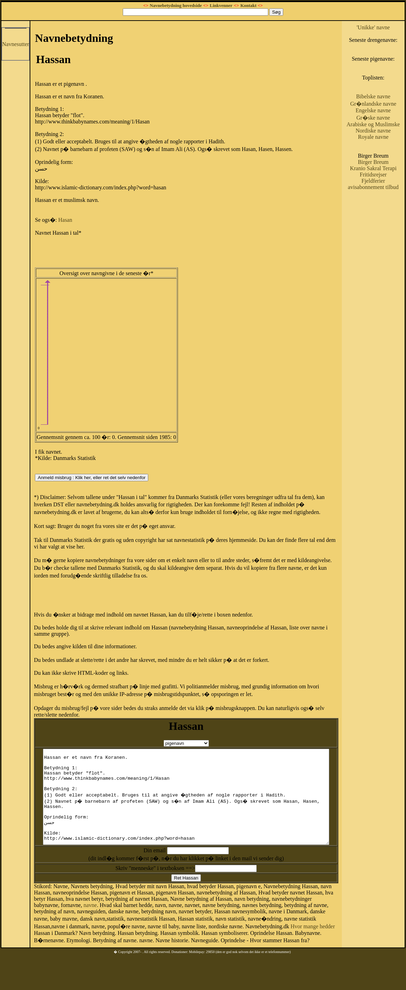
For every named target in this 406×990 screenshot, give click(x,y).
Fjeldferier (384, 212)
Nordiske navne (383, 156)
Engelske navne (383, 129)
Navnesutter (15, 44)
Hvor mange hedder (150, 943)
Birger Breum (383, 187)
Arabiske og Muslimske (383, 146)
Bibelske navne (384, 109)
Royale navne (384, 162)
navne (328, 916)
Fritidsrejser (383, 206)
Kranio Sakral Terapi (383, 196)
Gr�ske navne (383, 136)
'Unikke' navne (383, 27)
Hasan (65, 220)
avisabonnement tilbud (384, 222)
